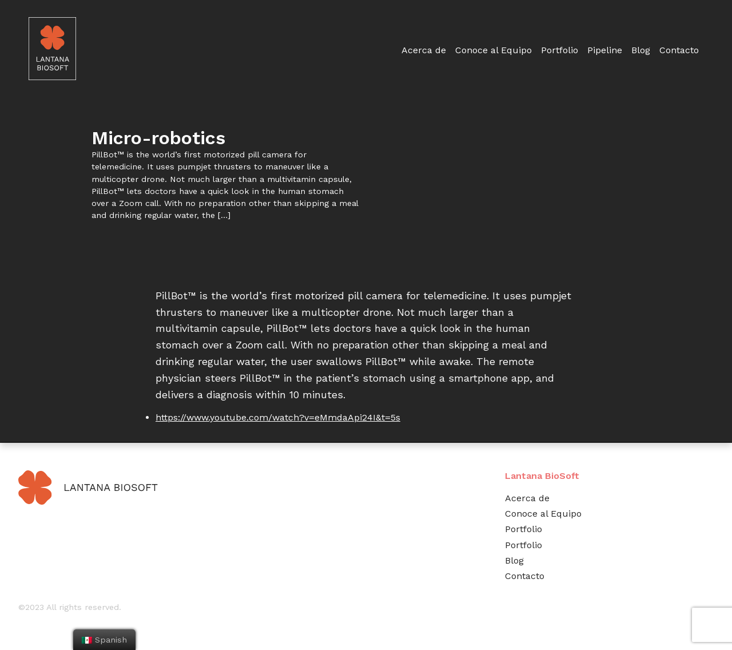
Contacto (679, 50)
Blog (640, 50)
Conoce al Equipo (493, 50)
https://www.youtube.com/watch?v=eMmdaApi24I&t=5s (278, 417)
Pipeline (604, 50)
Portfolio (559, 50)
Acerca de (423, 50)
